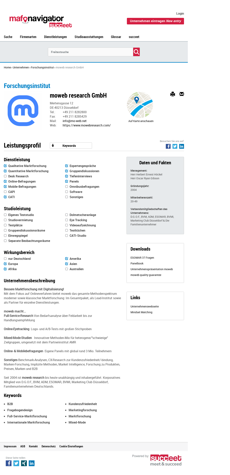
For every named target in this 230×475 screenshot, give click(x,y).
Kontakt (33, 446)
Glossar (116, 36)
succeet (134, 36)
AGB (22, 446)
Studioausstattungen (89, 36)
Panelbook (137, 263)
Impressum (10, 446)
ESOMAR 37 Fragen (142, 257)
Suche (8, 36)
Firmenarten (28, 36)
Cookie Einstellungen (71, 446)
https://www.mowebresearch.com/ (87, 125)
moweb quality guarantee (146, 275)
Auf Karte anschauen (141, 121)
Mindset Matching (141, 312)
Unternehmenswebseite (145, 306)
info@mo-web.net (75, 121)
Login (180, 13)
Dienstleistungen (55, 36)
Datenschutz (49, 446)
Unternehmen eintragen (155, 21)
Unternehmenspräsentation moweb (152, 269)
